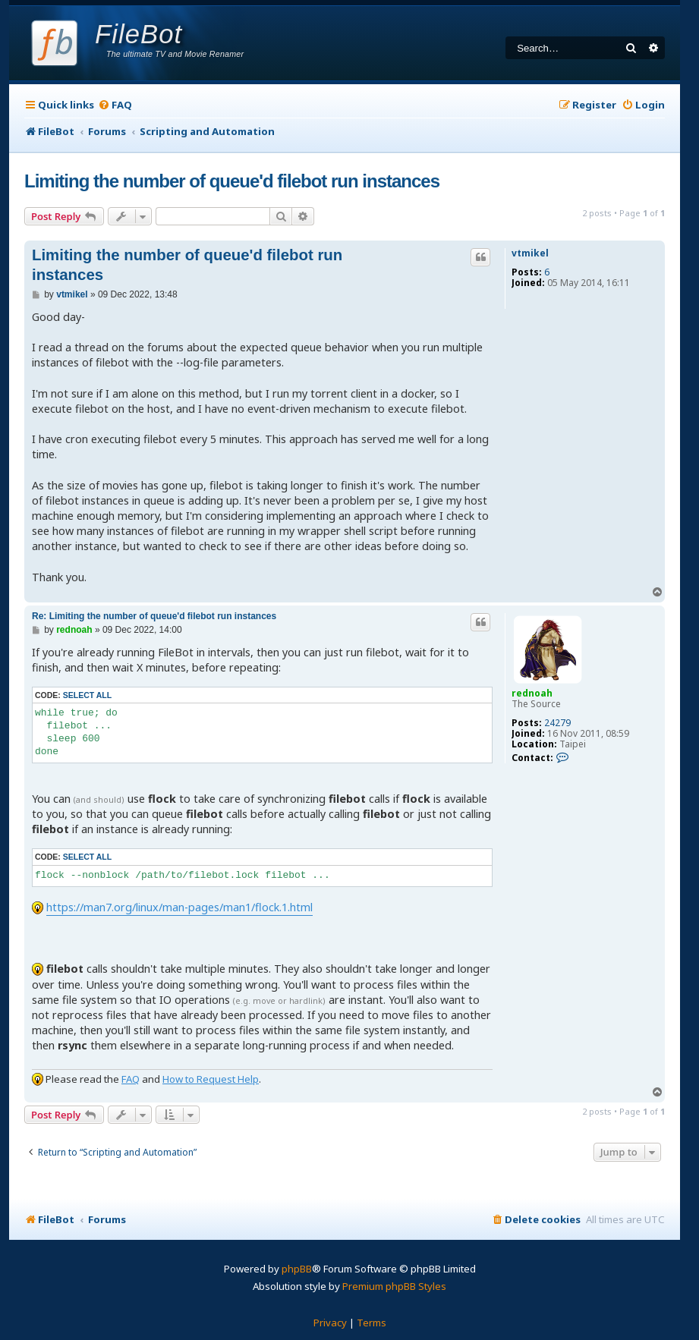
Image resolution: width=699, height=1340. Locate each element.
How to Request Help (210, 1079)
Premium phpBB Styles (394, 1286)
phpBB (297, 1269)
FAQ (130, 1079)
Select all (87, 695)
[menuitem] (115, 105)
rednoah (532, 693)
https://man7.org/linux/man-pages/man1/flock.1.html (179, 907)
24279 (557, 723)
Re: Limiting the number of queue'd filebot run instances (154, 616)
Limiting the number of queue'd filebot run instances (231, 181)
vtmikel (530, 253)
